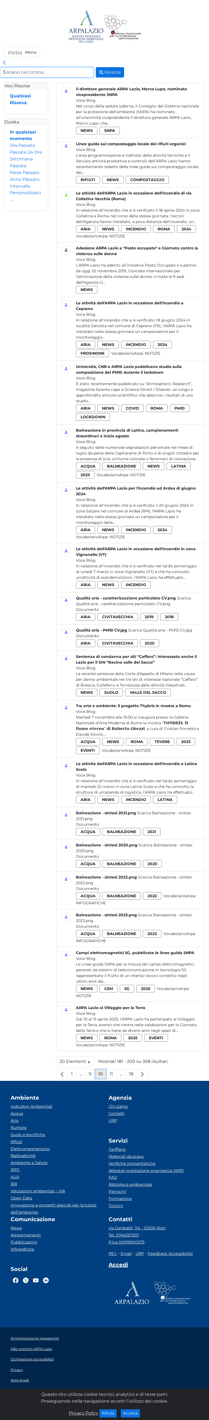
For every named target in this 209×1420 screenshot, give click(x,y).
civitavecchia (117, 616)
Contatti (117, 1113)
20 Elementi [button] (77, 1063)
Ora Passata (22, 145)
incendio (136, 229)
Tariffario (117, 1149)
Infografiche (91, 903)
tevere (162, 741)
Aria (14, 1120)
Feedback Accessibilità (170, 1253)
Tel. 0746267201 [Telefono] (124, 1235)
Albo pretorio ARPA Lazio (31, 1349)
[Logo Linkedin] (46, 1280)
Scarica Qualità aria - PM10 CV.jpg (160, 630)
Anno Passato (24, 179)
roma (164, 229)
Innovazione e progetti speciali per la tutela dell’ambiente (53, 1209)
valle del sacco (148, 692)
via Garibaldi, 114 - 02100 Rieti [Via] (137, 1228)
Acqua (17, 1113)
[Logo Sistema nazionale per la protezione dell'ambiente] (123, 27)
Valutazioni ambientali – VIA (38, 1191)
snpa (109, 130)
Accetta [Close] (131, 1413)
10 (102, 1075)
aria (86, 229)
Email (126, 1253)
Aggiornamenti (26, 1235)
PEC (113, 1253)
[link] (4, 62)
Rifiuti (16, 1141)
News (16, 1228)
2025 (145, 988)
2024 (186, 229)
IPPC (15, 1169)
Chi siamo (118, 1106)
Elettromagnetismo (30, 1148)
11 (113, 1075)
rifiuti (88, 179)
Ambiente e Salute (29, 1162)
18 (133, 1075)
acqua (88, 466)
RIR (14, 1183)
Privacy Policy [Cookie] (83, 1413)
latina (178, 466)
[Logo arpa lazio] (86, 27)
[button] (22, 52)
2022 (152, 895)
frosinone (92, 353)
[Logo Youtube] (36, 1280)
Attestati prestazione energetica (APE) (146, 1170)
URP (113, 1120)
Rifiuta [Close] (109, 1413)
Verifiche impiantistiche (132, 1163)
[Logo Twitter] (26, 1280)
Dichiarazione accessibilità (32, 1359)
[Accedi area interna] (118, 1265)
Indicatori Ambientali (31, 1106)
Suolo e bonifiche (28, 1134)
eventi (88, 750)
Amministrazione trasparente (35, 1338)
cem (108, 988)
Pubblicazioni (24, 1242)
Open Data (21, 1198)
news (87, 130)
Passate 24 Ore (26, 152)
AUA (15, 1176)
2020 (150, 643)
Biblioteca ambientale (130, 1184)
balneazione (121, 466)
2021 (151, 831)
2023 (85, 474)
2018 (169, 616)
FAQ (113, 1177)
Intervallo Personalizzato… (25, 193)
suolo (111, 692)
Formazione (120, 1198)
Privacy (17, 1370)
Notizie (117, 236)
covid (132, 408)
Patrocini (117, 1191)
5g (127, 988)
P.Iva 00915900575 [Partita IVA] (127, 1242)
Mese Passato (24, 172)
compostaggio (147, 179)
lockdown (93, 416)
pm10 (179, 408)
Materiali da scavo (126, 1156)
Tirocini (116, 1205)
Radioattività (23, 1155)
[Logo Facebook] (16, 1280)
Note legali (20, 1380)
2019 (149, 616)
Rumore (19, 1127)
